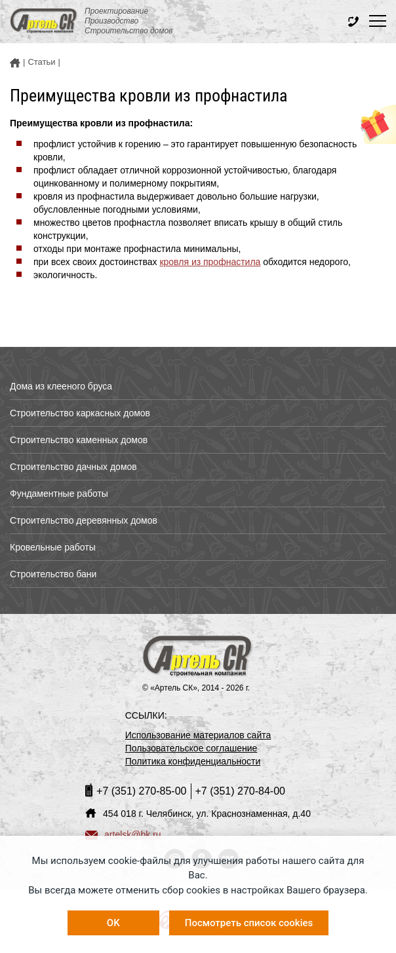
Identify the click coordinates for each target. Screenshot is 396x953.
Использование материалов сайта (198, 735)
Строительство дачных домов (73, 466)
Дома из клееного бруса (61, 386)
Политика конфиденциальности (193, 761)
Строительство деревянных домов (83, 520)
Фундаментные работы (59, 493)
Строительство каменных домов (79, 440)
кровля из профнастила (209, 262)
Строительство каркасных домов (80, 413)
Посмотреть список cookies (249, 923)
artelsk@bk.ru (123, 834)
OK (113, 923)
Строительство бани (53, 574)
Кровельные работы (53, 547)
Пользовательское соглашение (191, 748)
